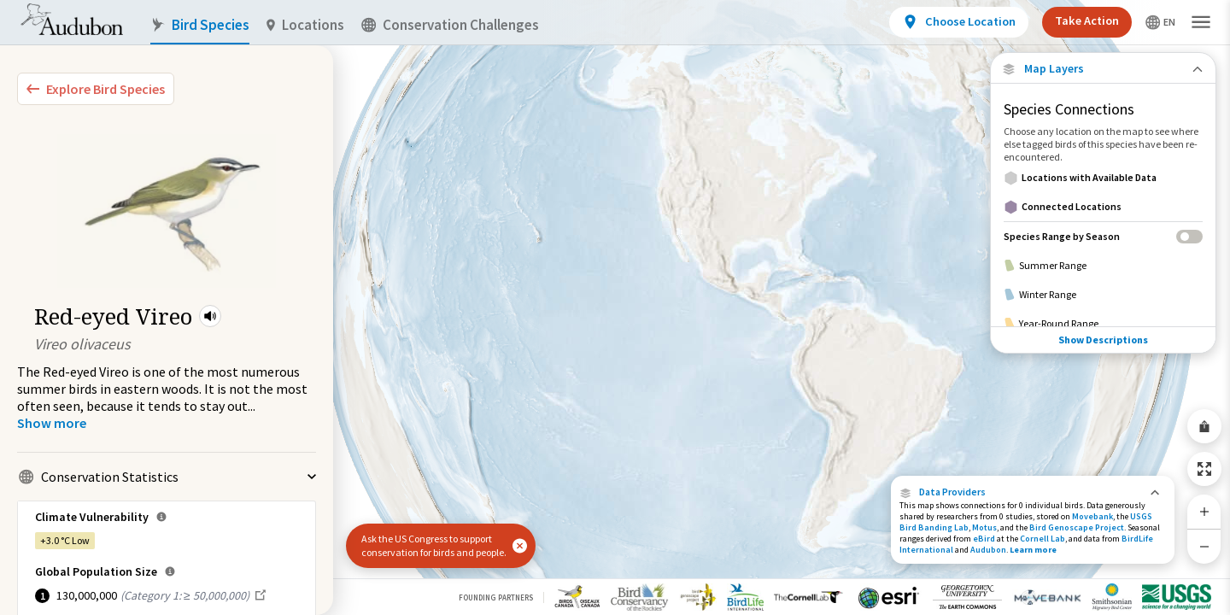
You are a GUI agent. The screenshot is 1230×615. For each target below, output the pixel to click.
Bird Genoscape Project (1076, 527)
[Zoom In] (1204, 512)
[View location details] (958, 22)
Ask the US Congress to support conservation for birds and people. (434, 545)
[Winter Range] (1103, 294)
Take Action (1087, 20)
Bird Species (199, 25)
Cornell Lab (1042, 538)
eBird (984, 538)
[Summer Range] (1103, 265)
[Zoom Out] (1204, 546)
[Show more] (51, 422)
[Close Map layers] (1103, 69)
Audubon (988, 549)
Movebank (1092, 516)
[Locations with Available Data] (1103, 177)
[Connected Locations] (1103, 206)
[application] (615, 307)
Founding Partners (496, 597)
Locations (305, 25)
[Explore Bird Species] (95, 89)
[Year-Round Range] (1103, 323)
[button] (210, 316)
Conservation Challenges (450, 25)
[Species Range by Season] (1103, 236)
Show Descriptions (1103, 339)
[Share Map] (1204, 426)
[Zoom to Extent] (1204, 469)
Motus (984, 527)
